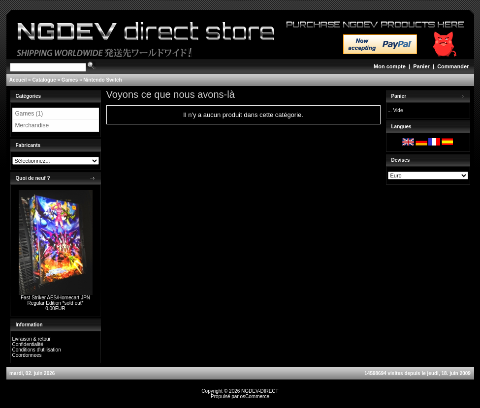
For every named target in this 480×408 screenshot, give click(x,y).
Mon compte (390, 66)
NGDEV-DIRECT (260, 391)
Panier (421, 66)
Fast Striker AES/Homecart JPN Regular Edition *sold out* (55, 300)
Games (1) (29, 113)
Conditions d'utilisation (36, 349)
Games (70, 80)
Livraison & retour (31, 339)
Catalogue (44, 80)
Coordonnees (27, 355)
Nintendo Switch (102, 80)
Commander (453, 66)
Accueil (18, 80)
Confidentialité (27, 344)
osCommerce (254, 396)
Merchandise (32, 125)
